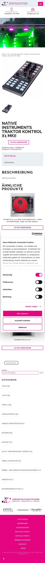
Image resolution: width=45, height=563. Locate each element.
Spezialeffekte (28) (10, 414)
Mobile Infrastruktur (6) (13, 423)
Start (4, 54)
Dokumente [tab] (9, 162)
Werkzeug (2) (7, 479)
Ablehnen (22, 327)
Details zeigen (31, 306)
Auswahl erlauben (22, 320)
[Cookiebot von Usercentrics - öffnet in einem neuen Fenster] (32, 234)
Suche (4, 370)
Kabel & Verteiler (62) (11, 461)
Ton (8, 54)
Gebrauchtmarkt (22, 540)
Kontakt (23, 544)
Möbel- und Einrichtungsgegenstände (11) (21, 470)
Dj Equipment (17, 54)
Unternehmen (22, 527)
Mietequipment (22, 536)
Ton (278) (6, 386)
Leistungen (22, 519)
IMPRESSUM (39, 552)
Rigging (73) (7, 442)
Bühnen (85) (7, 433)
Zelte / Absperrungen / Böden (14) (17, 451)
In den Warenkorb (18, 142)
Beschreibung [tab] (9, 156)
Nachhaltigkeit (22, 532)
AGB (32, 552)
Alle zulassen (22, 314)
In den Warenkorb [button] (22, 227)
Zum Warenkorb (11, 363)
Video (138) (6, 405)
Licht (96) (6, 395)
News (23, 548)
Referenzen (22, 523)
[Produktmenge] (5, 142)
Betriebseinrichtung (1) (12, 489)
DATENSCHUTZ (22, 554)
